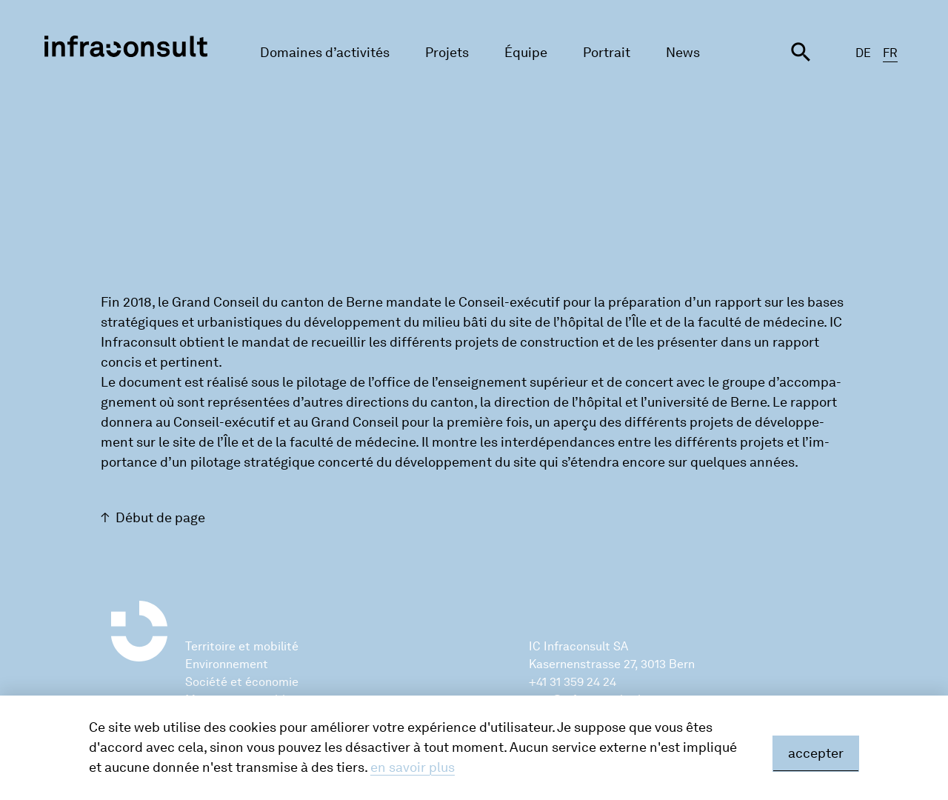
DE (863, 53)
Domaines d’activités (325, 52)
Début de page (160, 518)
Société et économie (241, 682)
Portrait (606, 52)
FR (890, 53)
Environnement (226, 664)
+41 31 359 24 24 (572, 682)
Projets (447, 52)
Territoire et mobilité (241, 646)
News (683, 52)
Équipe (525, 52)
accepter (816, 753)
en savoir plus (412, 767)
